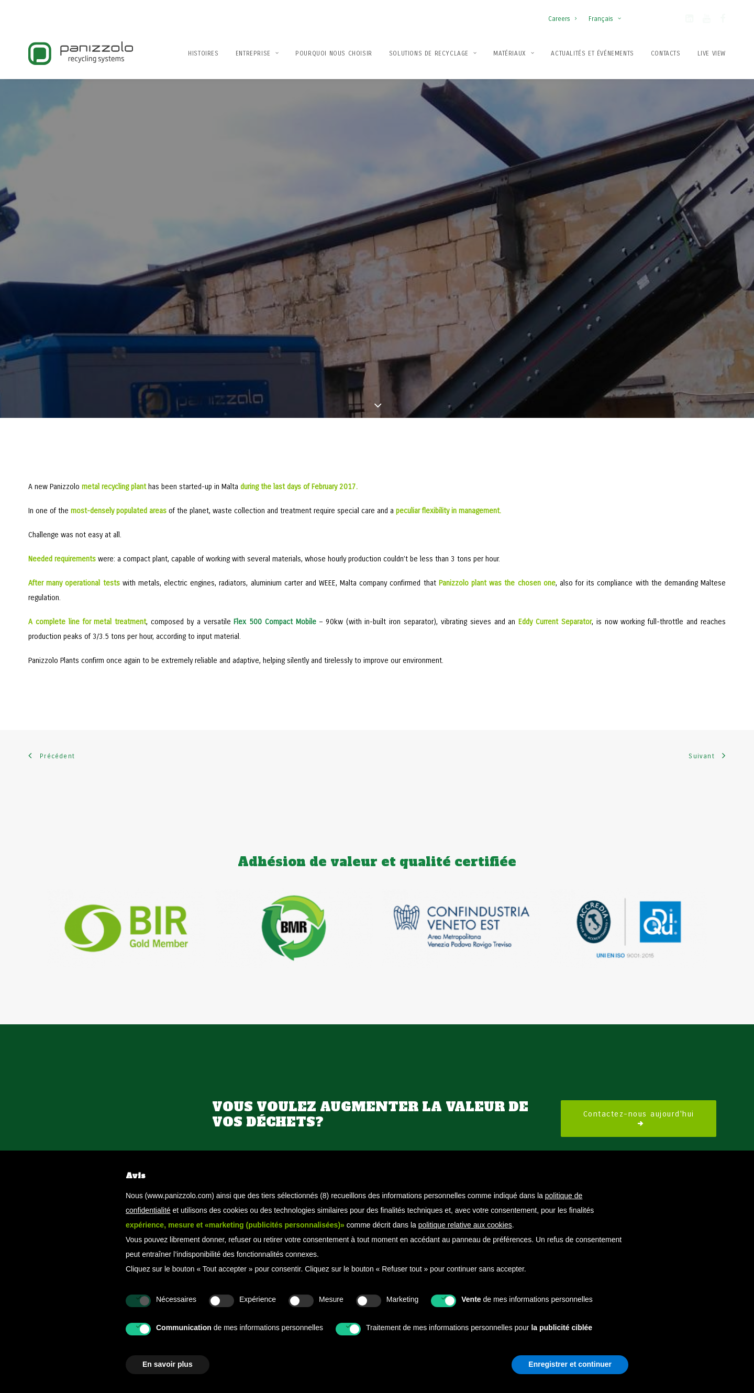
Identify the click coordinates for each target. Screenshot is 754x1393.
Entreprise (257, 53)
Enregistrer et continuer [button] (570, 1364)
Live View (711, 53)
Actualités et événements (592, 53)
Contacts (666, 53)
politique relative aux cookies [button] (465, 1225)
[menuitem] (564, 13)
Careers (562, 19)
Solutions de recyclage (433, 53)
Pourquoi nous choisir (333, 53)
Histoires (203, 53)
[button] (689, 20)
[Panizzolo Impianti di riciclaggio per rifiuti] (80, 53)
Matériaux (513, 53)
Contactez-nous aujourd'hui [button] (638, 1095)
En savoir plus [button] (167, 1364)
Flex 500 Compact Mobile (275, 598)
